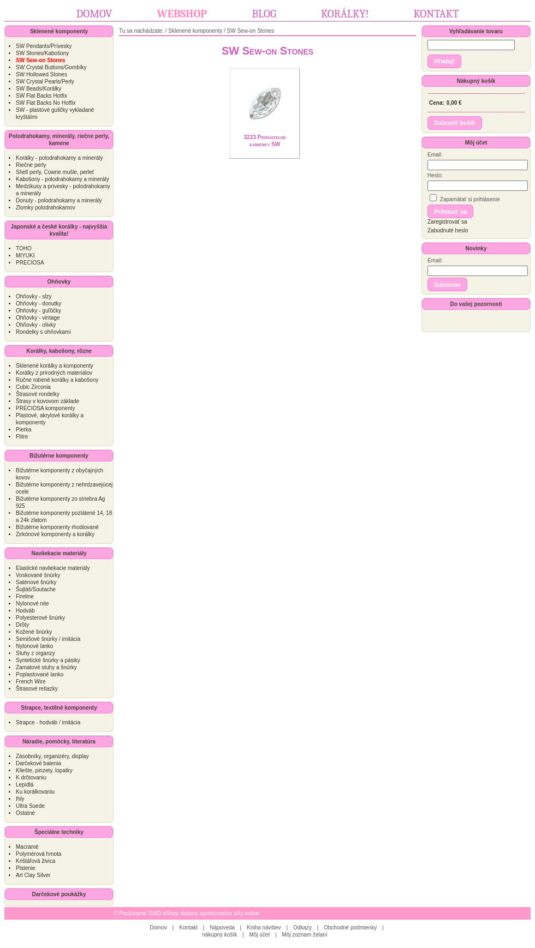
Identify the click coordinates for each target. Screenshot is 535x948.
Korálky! (344, 14)
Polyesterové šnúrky (40, 618)
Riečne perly (31, 165)
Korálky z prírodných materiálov (54, 373)
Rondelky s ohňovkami (43, 332)
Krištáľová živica (35, 861)
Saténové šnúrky (36, 582)
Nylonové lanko (34, 646)
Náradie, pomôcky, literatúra (59, 742)
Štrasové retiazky (37, 689)
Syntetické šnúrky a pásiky (48, 660)
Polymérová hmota (38, 854)
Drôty (22, 625)
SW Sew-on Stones (251, 31)
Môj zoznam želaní (304, 935)
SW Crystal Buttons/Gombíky (51, 67)
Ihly (20, 799)
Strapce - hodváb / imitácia (48, 722)
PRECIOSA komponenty (45, 408)
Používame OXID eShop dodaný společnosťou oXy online (189, 913)
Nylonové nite (32, 604)
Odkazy (302, 928)
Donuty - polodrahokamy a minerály (59, 200)
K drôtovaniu (31, 778)
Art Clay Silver (33, 875)
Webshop (182, 14)
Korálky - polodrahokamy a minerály (59, 158)
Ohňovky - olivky (36, 325)
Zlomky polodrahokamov (45, 208)
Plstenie (25, 868)
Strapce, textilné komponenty (59, 708)
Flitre (22, 437)
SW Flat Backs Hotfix (41, 96)
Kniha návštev (264, 928)
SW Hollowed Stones (41, 74)
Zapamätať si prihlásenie (465, 198)
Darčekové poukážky (59, 894)
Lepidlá (24, 785)
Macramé (27, 847)
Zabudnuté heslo (447, 230)
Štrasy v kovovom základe (47, 401)
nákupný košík (219, 935)
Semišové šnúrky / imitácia (48, 639)
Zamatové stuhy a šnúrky (46, 667)
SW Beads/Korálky (38, 89)
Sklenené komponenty (59, 31)
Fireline (25, 596)
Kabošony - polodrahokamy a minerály (62, 179)
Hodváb (25, 611)
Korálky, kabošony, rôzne (59, 351)
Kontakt (436, 14)
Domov (94, 14)
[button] (444, 61)
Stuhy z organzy (35, 653)
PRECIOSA (30, 263)
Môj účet (476, 143)
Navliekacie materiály (58, 553)
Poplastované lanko (39, 674)
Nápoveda (222, 928)
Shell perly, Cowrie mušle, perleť (55, 172)
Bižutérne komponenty (58, 456)
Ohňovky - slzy (34, 296)
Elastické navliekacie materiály (53, 568)
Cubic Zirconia (33, 387)
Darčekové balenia (38, 763)
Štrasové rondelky (38, 394)
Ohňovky (59, 282)
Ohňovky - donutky (38, 304)
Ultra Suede (30, 806)
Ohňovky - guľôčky (38, 311)
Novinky (476, 248)
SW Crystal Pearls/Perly (45, 82)
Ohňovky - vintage (38, 318)
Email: (435, 155)
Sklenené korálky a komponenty (54, 366)
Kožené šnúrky (34, 632)
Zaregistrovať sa (447, 222)
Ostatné (25, 813)
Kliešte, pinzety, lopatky (44, 770)
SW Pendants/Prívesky (44, 46)
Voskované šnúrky (38, 575)
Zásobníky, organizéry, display (52, 756)
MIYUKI (25, 256)
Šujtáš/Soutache (36, 589)
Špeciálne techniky (59, 832)
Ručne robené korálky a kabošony (57, 380)
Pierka (23, 430)
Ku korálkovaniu (35, 792)
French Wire (30, 682)
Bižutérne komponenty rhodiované (57, 527)
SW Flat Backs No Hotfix (45, 103)
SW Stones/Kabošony (42, 53)
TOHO (24, 248)
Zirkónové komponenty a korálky (55, 534)
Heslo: (435, 175)
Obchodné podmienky (350, 928)
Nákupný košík (476, 81)
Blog (264, 14)
